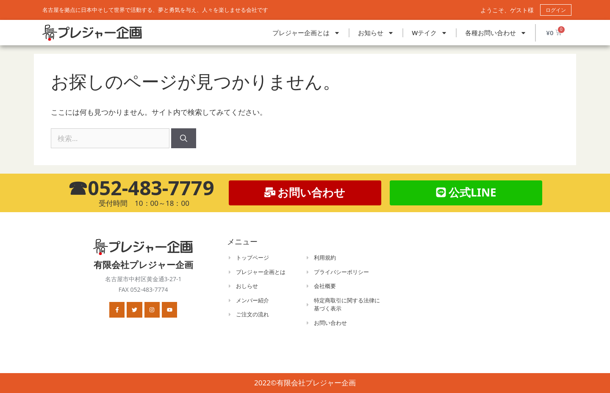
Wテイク (429, 32)
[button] (466, 192)
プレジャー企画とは (306, 32)
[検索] (183, 138)
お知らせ (376, 32)
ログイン (556, 10)
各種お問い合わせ (496, 32)
